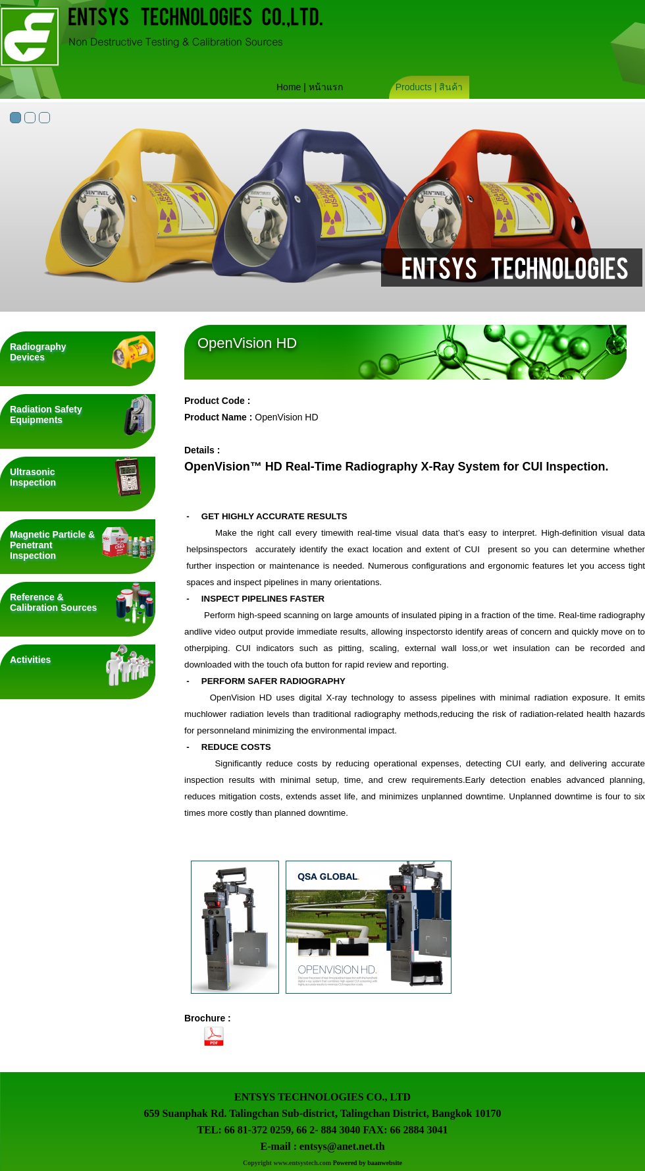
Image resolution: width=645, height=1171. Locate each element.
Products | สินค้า (429, 87)
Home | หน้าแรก (309, 87)
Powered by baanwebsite (367, 1162)
